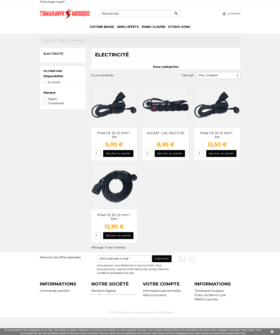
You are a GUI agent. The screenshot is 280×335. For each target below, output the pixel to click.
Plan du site (48, 295)
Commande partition (55, 291)
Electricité (53, 54)
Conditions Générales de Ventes (114, 295)
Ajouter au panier (118, 153)
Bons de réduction (156, 312)
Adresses (149, 308)
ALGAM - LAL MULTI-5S (165, 133)
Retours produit (154, 295)
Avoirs (147, 304)
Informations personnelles (162, 291)
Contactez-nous (103, 299)
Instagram (192, 259)
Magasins (46, 299)
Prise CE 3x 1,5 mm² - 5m (217, 135)
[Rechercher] (140, 13)
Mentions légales (103, 291)
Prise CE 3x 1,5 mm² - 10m (114, 217)
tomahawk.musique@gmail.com (217, 317)
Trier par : (188, 75)
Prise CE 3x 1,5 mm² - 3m (114, 135)
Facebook (182, 259)
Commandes (152, 299)
